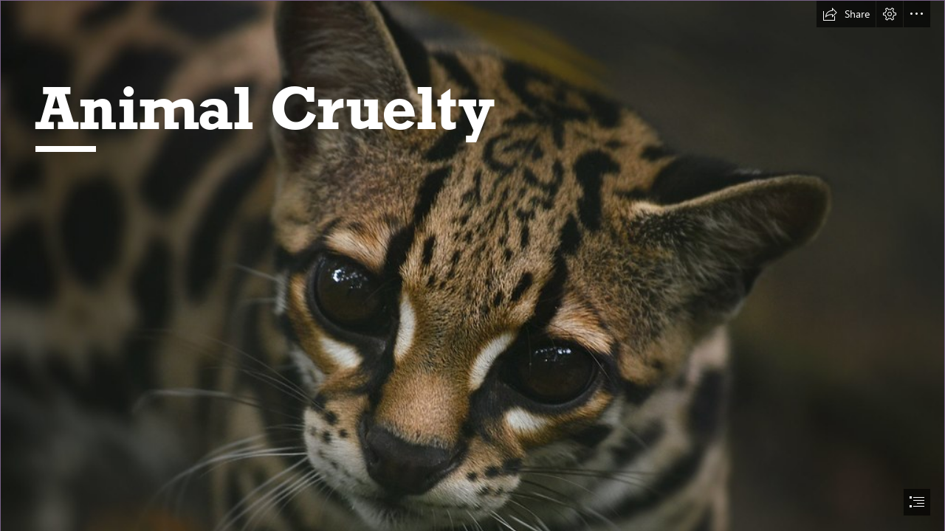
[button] (846, 14)
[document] (472, 265)
